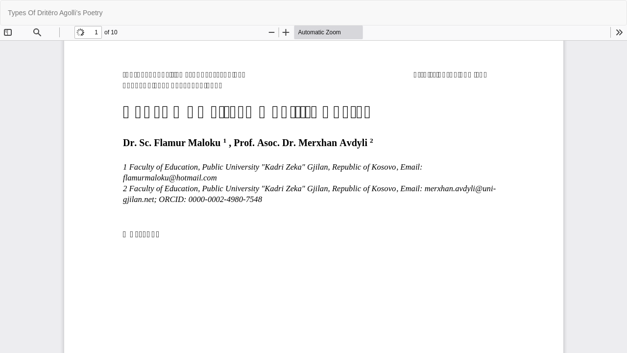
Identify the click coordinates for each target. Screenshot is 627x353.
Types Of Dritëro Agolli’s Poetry (55, 13)
